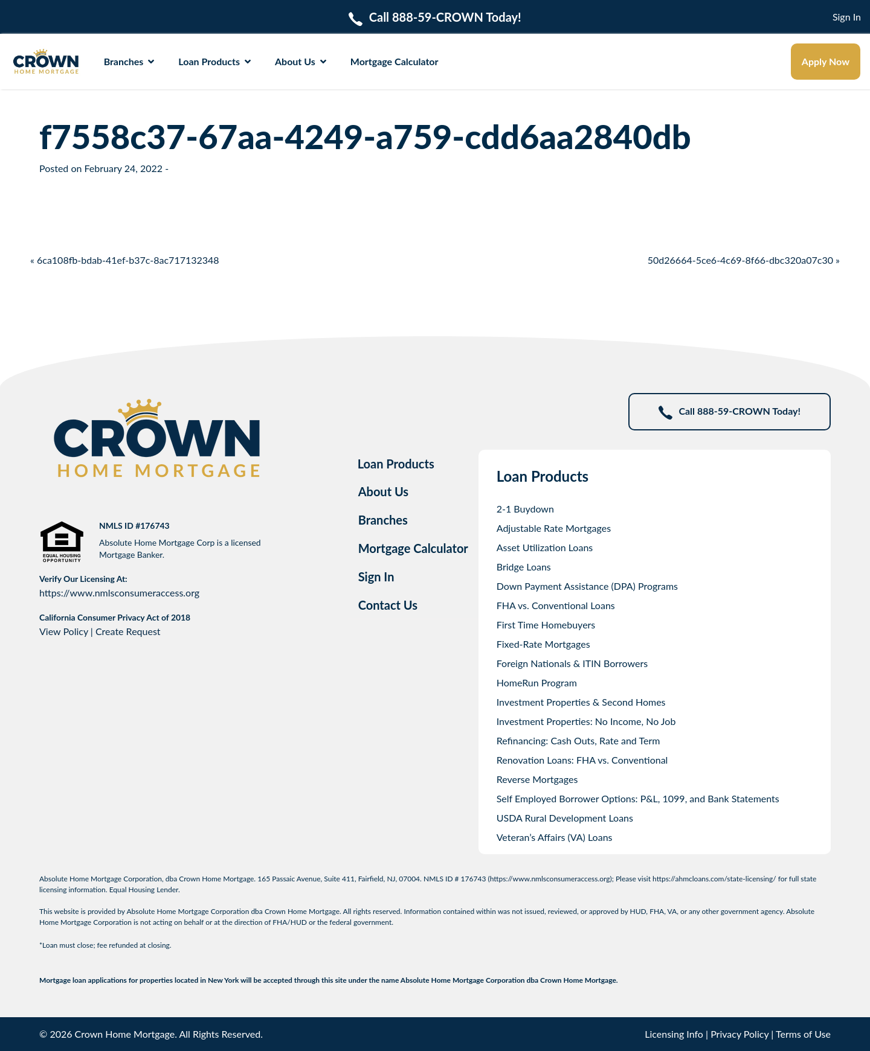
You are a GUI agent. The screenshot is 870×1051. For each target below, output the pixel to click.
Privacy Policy (739, 1034)
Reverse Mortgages (537, 779)
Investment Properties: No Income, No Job (586, 721)
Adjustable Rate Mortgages (554, 528)
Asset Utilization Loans (545, 547)
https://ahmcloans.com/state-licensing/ (714, 878)
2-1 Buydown (525, 508)
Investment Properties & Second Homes (581, 702)
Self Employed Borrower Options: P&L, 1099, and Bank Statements (638, 798)
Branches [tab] (383, 520)
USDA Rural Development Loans (565, 817)
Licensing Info (674, 1034)
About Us (300, 61)
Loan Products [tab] (396, 463)
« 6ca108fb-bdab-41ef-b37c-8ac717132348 (124, 260)
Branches (129, 61)
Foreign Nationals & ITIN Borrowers (572, 663)
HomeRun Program (537, 682)
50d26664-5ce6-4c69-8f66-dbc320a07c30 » (744, 260)
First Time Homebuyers (546, 624)
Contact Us (387, 605)
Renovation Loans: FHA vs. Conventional (582, 759)
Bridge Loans (524, 566)
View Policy (63, 631)
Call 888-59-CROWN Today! (730, 412)
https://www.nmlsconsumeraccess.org (119, 592)
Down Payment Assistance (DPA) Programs (587, 586)
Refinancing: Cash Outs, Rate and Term (578, 740)
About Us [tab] (383, 491)
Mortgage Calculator (394, 61)
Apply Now (825, 61)
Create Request (128, 631)
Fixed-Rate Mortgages (543, 644)
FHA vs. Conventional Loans (556, 605)
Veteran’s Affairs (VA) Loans (555, 837)
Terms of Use (803, 1034)
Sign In (847, 16)
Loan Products (214, 61)
